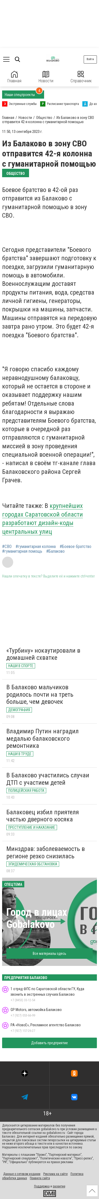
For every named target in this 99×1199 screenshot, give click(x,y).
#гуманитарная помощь (22, 551)
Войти (90, 59)
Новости (46, 77)
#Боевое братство (75, 546)
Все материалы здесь (49, 953)
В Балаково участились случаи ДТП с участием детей (47, 779)
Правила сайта (40, 1178)
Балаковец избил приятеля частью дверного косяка (42, 815)
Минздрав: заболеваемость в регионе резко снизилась (45, 852)
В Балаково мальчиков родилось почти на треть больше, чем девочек (39, 694)
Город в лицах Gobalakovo (36, 918)
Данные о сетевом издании (21, 1174)
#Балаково (55, 551)
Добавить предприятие (49, 1043)
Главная (14, 77)
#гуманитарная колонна (36, 546)
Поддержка (42, 1186)
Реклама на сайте (55, 1174)
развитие (59, 1186)
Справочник (81, 77)
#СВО (7, 546)
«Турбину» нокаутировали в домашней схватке (43, 654)
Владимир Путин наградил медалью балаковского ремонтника (42, 738)
